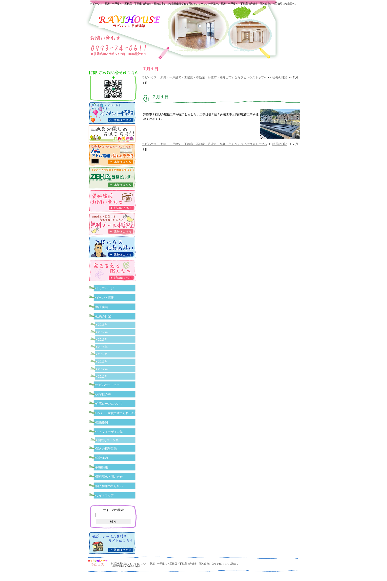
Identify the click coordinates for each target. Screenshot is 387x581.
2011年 (103, 376)
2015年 (103, 347)
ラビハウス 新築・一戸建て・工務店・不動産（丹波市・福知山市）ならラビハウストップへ (204, 77)
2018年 (103, 325)
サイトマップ (105, 495)
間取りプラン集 (108, 440)
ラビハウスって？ (108, 385)
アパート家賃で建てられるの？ (116, 413)
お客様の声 (103, 394)
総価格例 (102, 422)
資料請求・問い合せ (109, 476)
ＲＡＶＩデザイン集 (109, 432)
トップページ (105, 288)
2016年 (103, 339)
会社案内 (102, 458)
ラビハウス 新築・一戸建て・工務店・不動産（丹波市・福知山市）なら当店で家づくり (139, 3)
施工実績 (102, 307)
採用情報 (102, 467)
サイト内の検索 (113, 510)
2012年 (103, 369)
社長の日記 (279, 77)
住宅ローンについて (109, 403)
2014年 (103, 354)
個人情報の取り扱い (109, 486)
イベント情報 (105, 297)
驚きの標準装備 (106, 448)
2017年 (103, 332)
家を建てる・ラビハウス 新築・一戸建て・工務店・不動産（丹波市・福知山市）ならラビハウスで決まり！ (180, 563)
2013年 (103, 361)
